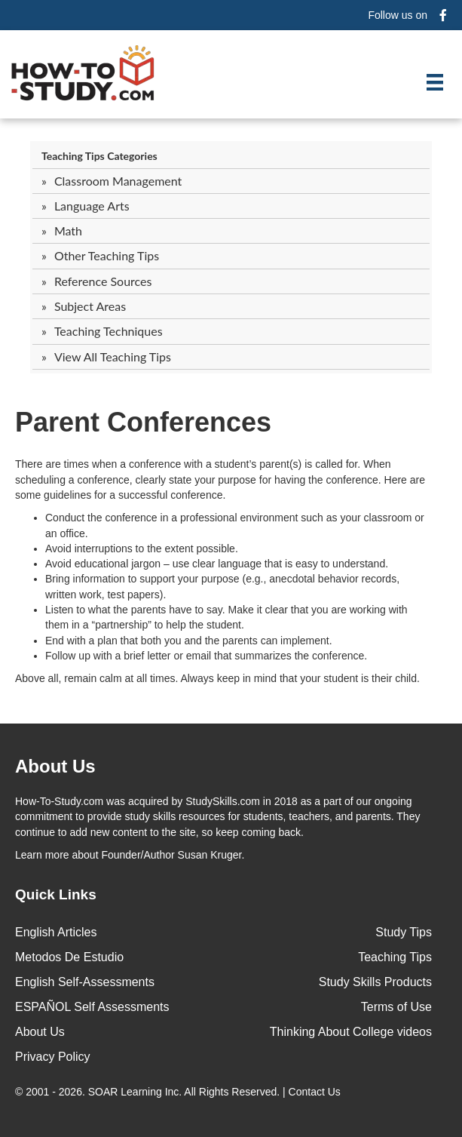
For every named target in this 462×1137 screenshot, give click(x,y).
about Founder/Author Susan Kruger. (129, 855)
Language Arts (92, 205)
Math (68, 230)
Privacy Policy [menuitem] (52, 1056)
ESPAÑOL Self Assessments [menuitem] (92, 1006)
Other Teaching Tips (106, 255)
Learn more (42, 855)
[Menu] (435, 82)
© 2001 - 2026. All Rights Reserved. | (179, 1092)
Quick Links (55, 894)
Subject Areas (90, 306)
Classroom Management (118, 181)
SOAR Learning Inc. (135, 1092)
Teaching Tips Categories (99, 155)
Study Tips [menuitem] (403, 932)
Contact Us (316, 1092)
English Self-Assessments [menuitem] (85, 982)
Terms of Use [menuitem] (396, 1006)
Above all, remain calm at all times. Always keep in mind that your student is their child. (217, 678)
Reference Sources (103, 281)
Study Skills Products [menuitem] (375, 982)
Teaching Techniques (108, 331)
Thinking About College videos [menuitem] (351, 1031)
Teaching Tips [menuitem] (395, 957)
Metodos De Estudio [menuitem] (69, 957)
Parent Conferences (143, 422)
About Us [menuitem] (40, 1031)
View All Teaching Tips (112, 356)
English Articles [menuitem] (56, 932)
